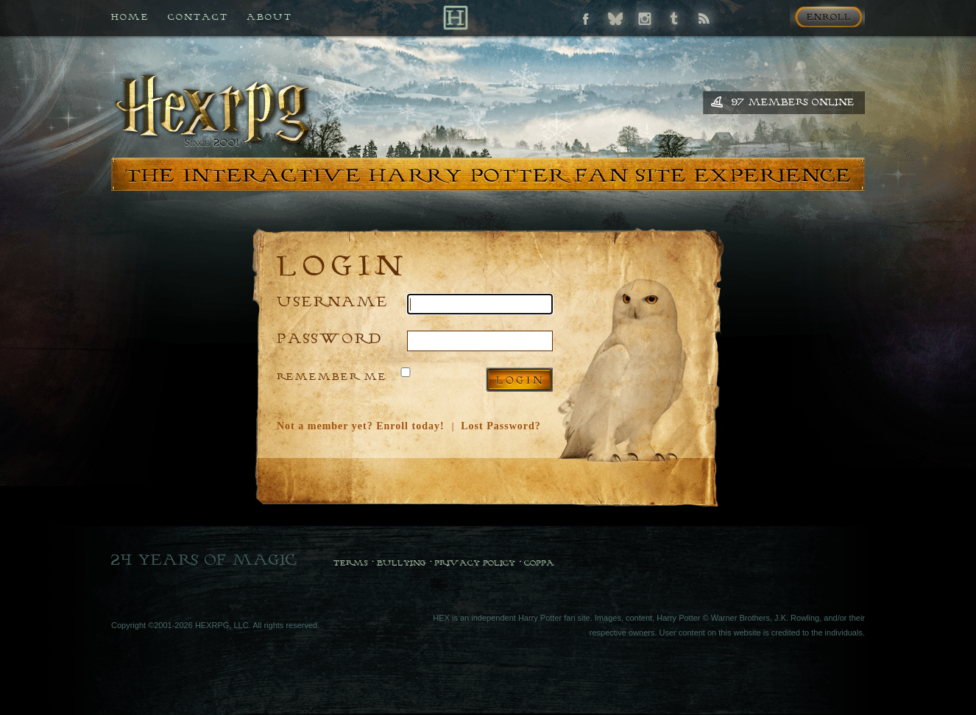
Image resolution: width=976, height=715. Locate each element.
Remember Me (332, 376)
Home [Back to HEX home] (130, 16)
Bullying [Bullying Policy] (401, 562)
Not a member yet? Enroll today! (361, 426)
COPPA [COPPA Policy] (539, 562)
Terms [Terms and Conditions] (350, 562)
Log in (519, 379)
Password (330, 337)
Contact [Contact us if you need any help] (198, 16)
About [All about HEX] (269, 16)
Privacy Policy (474, 562)
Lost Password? (501, 426)
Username (333, 300)
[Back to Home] (455, 17)
